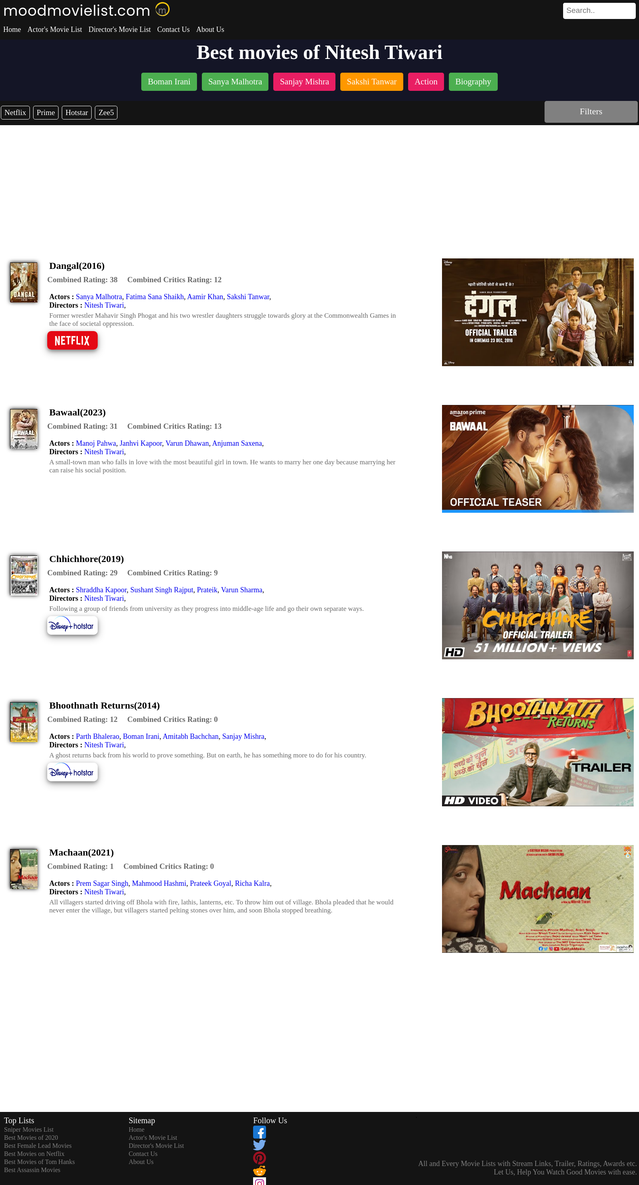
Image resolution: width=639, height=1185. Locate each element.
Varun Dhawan (187, 443)
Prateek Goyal (210, 883)
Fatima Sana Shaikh (155, 297)
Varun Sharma (241, 590)
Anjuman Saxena (237, 443)
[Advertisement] (319, 185)
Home (12, 29)
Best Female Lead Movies (38, 1145)
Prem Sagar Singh (102, 883)
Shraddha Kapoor (101, 590)
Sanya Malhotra (99, 297)
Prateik (207, 590)
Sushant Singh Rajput (161, 590)
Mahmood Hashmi (159, 883)
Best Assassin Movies (32, 1169)
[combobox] (581, 10)
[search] (599, 11)
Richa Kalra (252, 883)
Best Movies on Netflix (34, 1153)
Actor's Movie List (54, 29)
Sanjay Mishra (243, 736)
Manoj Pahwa (96, 443)
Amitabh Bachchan (190, 736)
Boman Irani (141, 736)
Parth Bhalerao (97, 736)
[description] (82, 279)
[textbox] (581, 10)
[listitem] (169, 82)
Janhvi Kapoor (140, 443)
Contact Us (173, 29)
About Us (210, 29)
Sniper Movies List (29, 1129)
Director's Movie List (119, 29)
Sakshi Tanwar (248, 297)
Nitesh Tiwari (104, 305)
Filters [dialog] (591, 111)
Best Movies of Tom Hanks (39, 1161)
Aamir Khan (205, 297)
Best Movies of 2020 (31, 1137)
